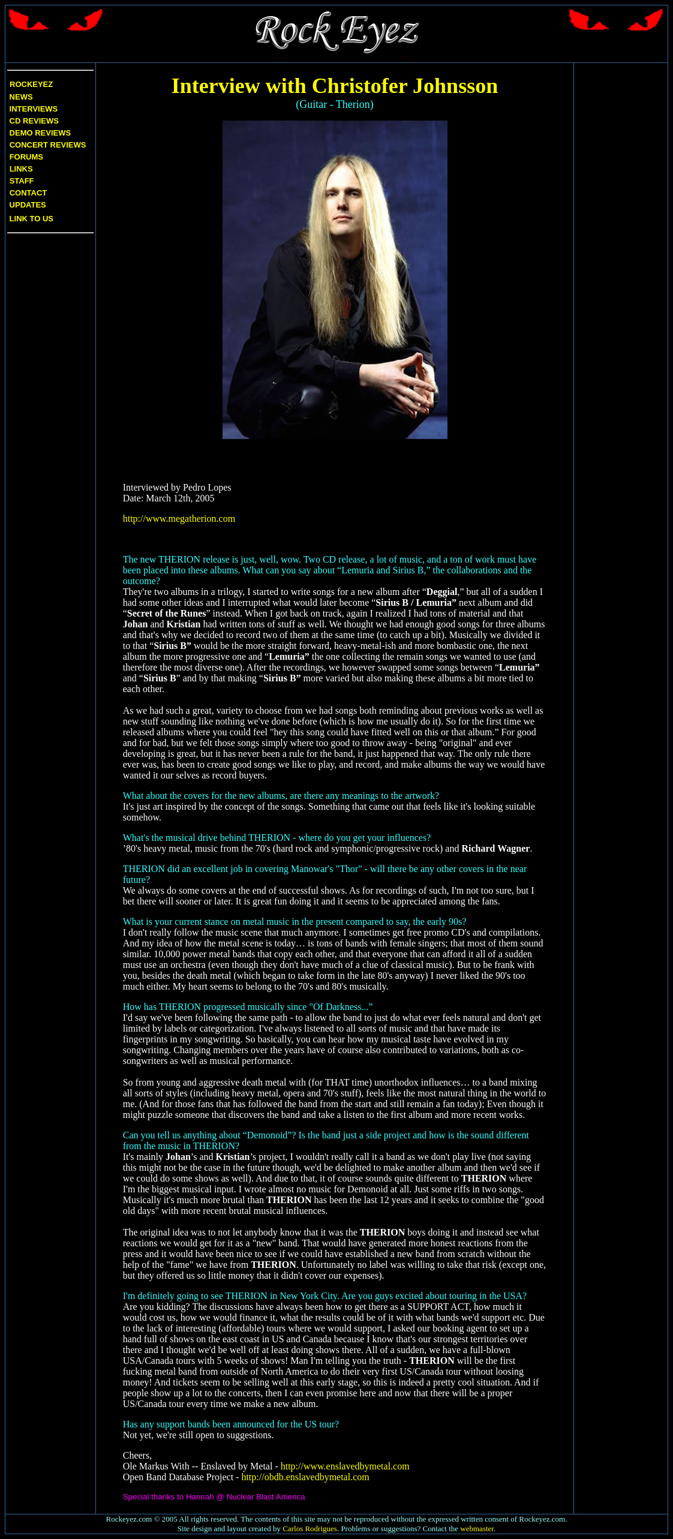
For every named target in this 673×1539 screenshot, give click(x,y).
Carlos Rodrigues (310, 1528)
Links (21, 168)
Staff (22, 180)
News (20, 96)
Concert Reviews (48, 144)
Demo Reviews (39, 132)
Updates (26, 204)
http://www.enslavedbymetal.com (345, 1466)
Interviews (32, 108)
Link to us (30, 218)
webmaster (477, 1528)
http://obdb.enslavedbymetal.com (305, 1477)
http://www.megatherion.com (179, 518)
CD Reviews (33, 120)
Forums (26, 156)
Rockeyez (31, 84)
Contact (28, 192)
